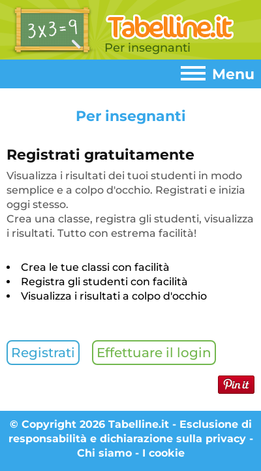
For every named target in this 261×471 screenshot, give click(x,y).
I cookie (163, 453)
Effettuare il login (154, 352)
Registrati (43, 352)
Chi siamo (104, 453)
